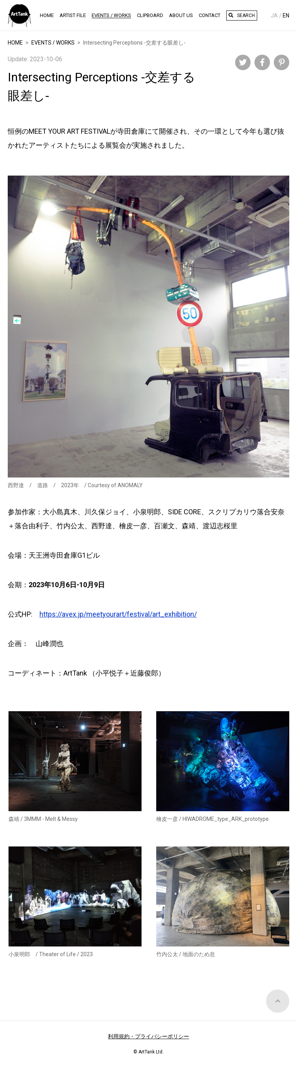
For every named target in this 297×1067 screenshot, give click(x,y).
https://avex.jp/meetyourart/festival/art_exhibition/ (118, 614)
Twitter (243, 62)
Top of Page (277, 1015)
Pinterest (281, 62)
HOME (47, 15)
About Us (181, 15)
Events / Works (111, 15)
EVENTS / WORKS (53, 43)
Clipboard (150, 15)
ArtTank (19, 15)
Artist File (73, 15)
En (286, 15)
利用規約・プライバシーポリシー (148, 1036)
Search (246, 15)
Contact (209, 15)
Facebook (262, 62)
